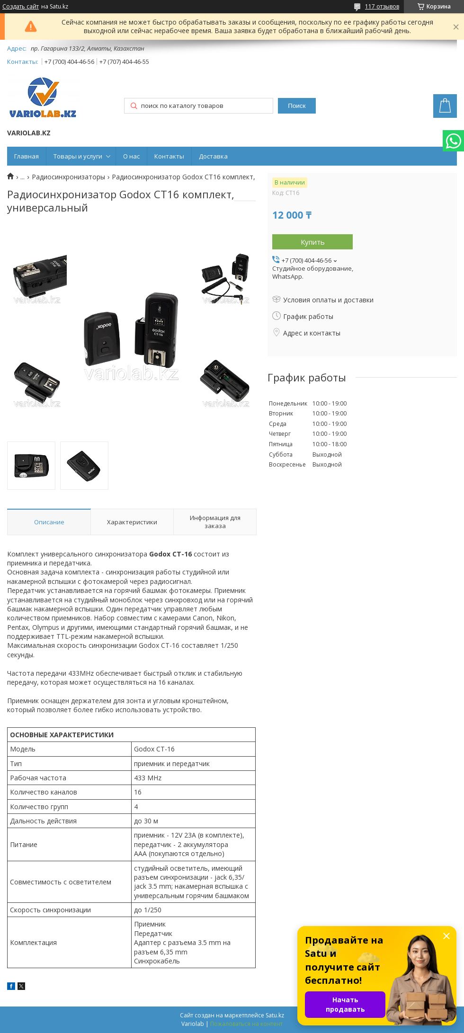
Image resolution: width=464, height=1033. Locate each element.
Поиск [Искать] (296, 105)
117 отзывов (382, 6)
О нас (131, 156)
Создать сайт (20, 6)
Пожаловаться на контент (246, 1024)
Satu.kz (275, 1015)
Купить (313, 242)
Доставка (213, 156)
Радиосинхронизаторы (68, 177)
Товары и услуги (78, 156)
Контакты (169, 156)
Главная (26, 156)
